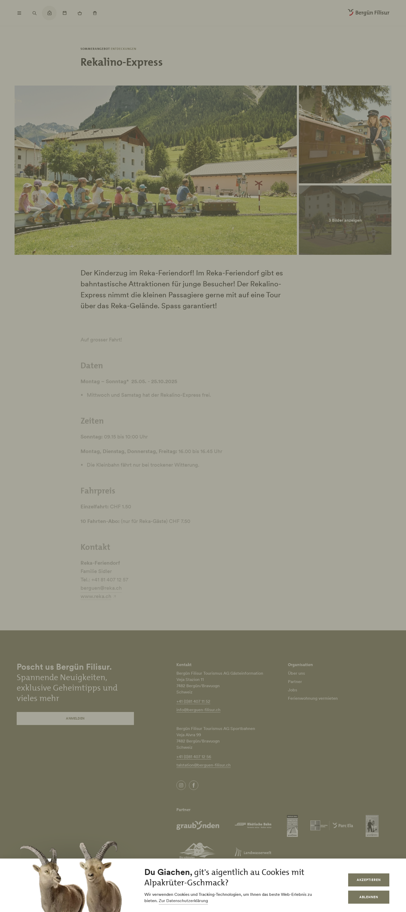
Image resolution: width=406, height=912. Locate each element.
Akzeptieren (369, 880)
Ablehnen (368, 897)
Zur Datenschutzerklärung (183, 900)
